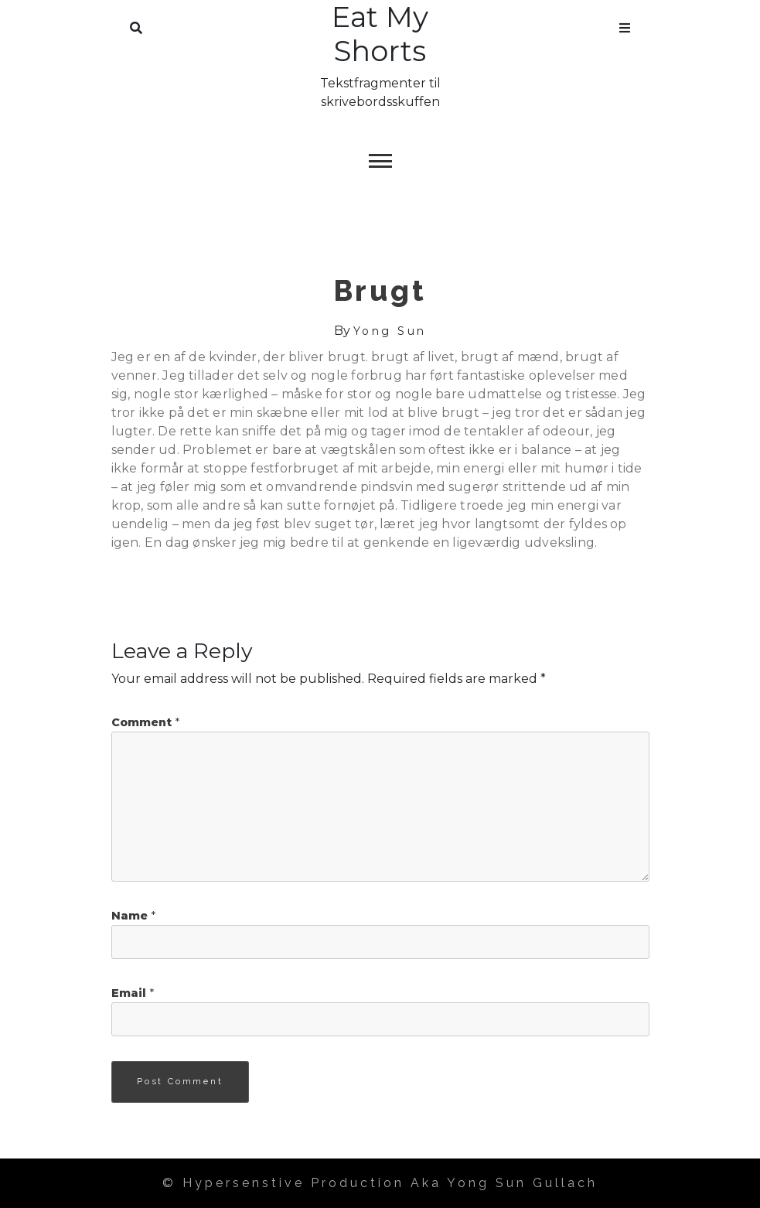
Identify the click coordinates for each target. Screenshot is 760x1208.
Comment (145, 722)
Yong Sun (390, 331)
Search (136, 24)
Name (133, 916)
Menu (624, 24)
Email (132, 993)
